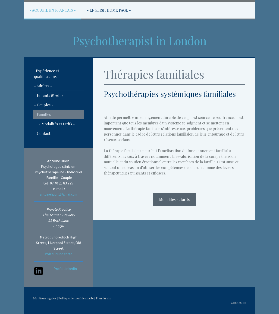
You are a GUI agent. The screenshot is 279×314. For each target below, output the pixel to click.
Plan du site (103, 298)
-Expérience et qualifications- (46, 73)
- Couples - (43, 104)
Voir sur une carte (58, 253)
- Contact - (43, 133)
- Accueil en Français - (52, 10)
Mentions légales (44, 298)
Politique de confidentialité (76, 298)
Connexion (238, 302)
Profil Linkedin (65, 268)
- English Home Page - (109, 10)
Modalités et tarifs (174, 199)
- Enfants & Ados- (49, 95)
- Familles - (43, 114)
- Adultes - (43, 85)
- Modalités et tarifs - (57, 123)
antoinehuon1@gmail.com (58, 194)
